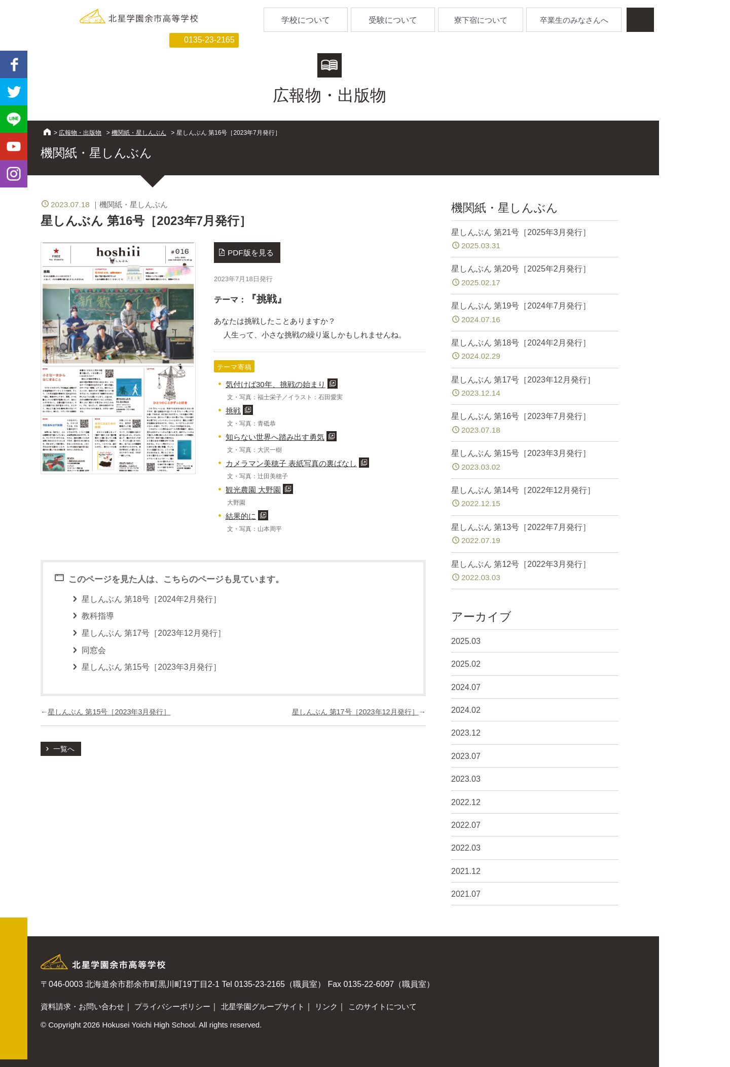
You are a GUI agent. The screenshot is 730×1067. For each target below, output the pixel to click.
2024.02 (466, 710)
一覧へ (64, 749)
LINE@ (13, 119)
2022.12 (466, 802)
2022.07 (466, 825)
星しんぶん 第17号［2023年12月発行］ (355, 712)
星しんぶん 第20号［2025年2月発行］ (534, 276)
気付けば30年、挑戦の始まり (275, 384)
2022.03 (466, 848)
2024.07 (466, 687)
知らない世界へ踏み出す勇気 (275, 437)
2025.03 (466, 641)
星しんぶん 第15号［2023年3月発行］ (109, 712)
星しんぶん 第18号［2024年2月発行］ (534, 350)
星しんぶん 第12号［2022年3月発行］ (534, 572)
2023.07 (466, 756)
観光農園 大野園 (253, 489)
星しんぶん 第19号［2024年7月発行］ (534, 313)
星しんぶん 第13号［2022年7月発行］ (534, 535)
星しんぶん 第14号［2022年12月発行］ (534, 498)
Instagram (13, 173)
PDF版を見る (251, 252)
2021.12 (466, 871)
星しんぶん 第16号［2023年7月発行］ (534, 424)
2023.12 (466, 733)
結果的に (241, 516)
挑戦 (233, 410)
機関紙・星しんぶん (139, 132)
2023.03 (466, 779)
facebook (13, 64)
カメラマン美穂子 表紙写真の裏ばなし (291, 463)
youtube (13, 146)
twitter (13, 91)
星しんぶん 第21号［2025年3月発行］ (534, 240)
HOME (47, 131)
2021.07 (466, 894)
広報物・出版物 (80, 132)
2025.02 (466, 664)
